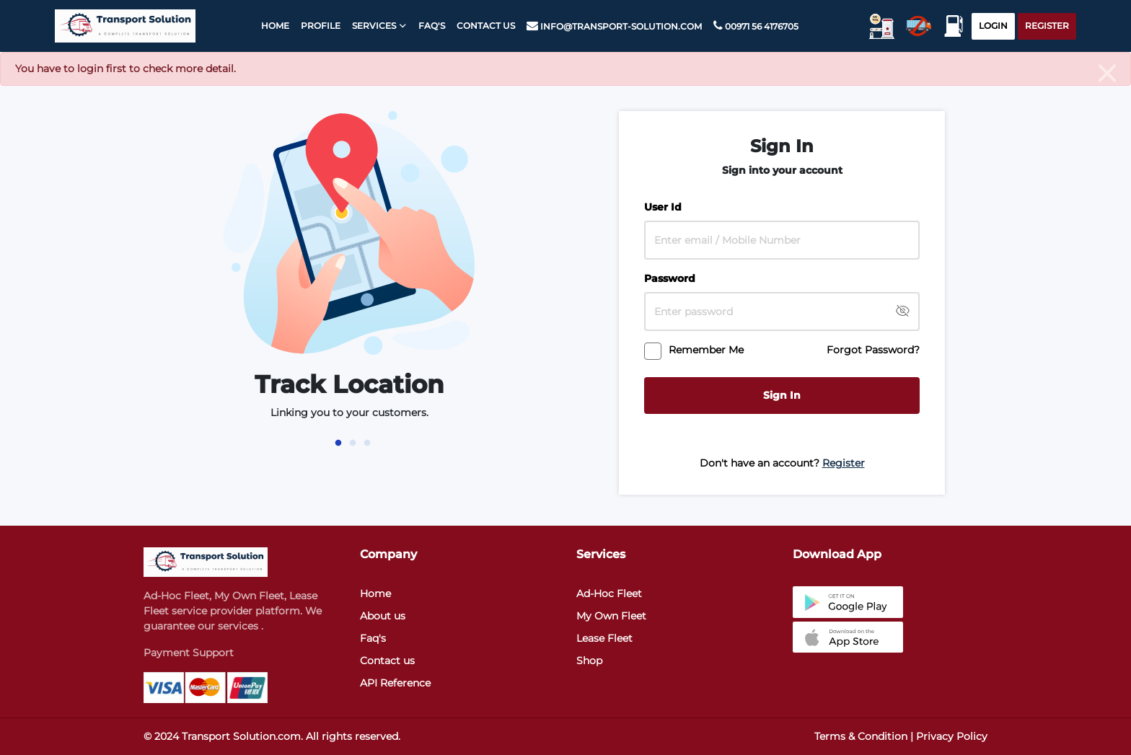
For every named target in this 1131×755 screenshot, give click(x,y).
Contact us (387, 660)
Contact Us (483, 25)
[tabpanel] (349, 271)
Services (371, 25)
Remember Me (706, 349)
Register (1047, 25)
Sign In (782, 395)
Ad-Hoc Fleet (609, 593)
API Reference (395, 682)
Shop (589, 660)
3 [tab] (367, 443)
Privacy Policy (951, 736)
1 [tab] (338, 443)
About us (382, 615)
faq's (428, 25)
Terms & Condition (860, 736)
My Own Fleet (611, 615)
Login (993, 25)
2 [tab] (353, 443)
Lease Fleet (604, 638)
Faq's (373, 638)
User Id (663, 206)
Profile (318, 25)
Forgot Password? (873, 349)
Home (272, 25)
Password (669, 278)
